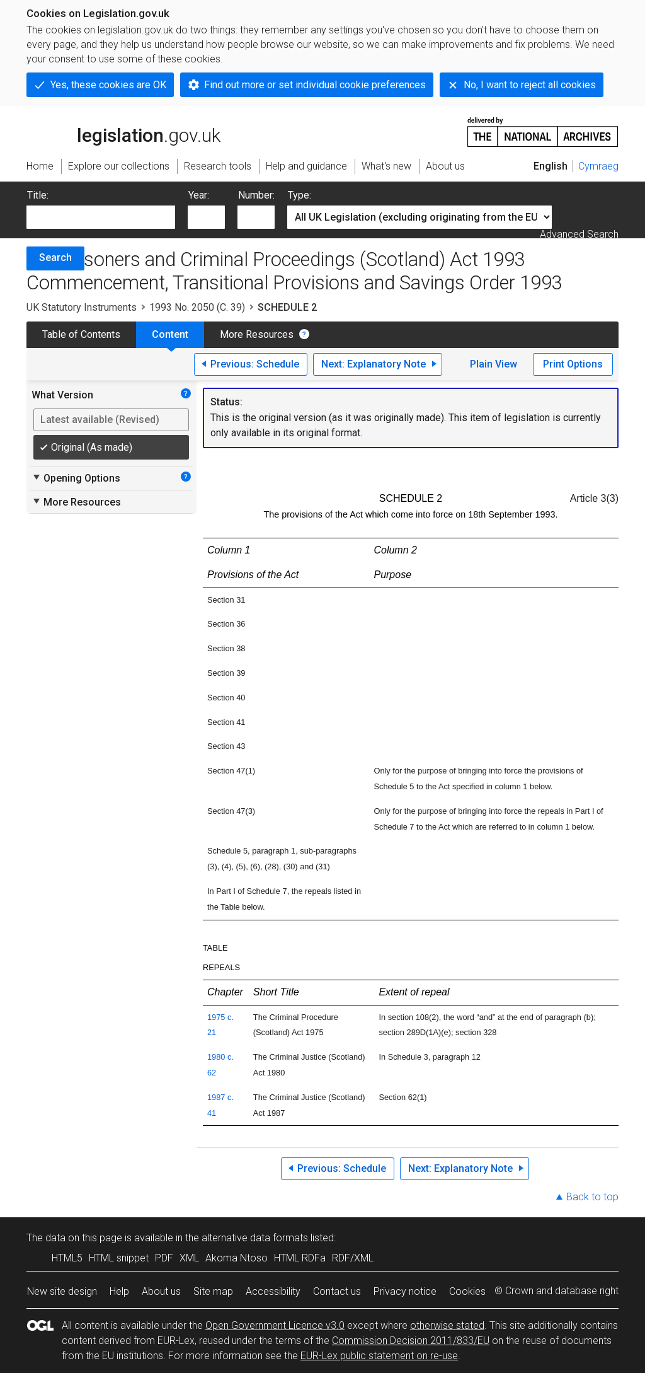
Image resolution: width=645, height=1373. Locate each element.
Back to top (592, 1197)
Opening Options (75, 478)
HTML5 (67, 1258)
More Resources (257, 334)
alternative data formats (255, 1238)
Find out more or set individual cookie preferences (315, 85)
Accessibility (273, 1291)
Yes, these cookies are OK (108, 85)
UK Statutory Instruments (81, 307)
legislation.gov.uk (123, 131)
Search (55, 258)
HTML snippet (119, 1258)
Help (119, 1291)
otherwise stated (447, 1325)
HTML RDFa (300, 1258)
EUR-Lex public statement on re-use (379, 1356)
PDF (164, 1258)
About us (161, 1291)
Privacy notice (405, 1291)
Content (170, 334)
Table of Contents (81, 334)
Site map (213, 1291)
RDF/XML (353, 1258)
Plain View (493, 364)
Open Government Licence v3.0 (275, 1325)
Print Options (573, 364)
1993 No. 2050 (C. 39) (197, 307)
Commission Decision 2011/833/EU (410, 1341)
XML (189, 1258)
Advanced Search (579, 234)
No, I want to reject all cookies (530, 85)
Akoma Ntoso (236, 1258)
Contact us (337, 1291)
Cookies (467, 1291)
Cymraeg (598, 166)
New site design (62, 1291)
